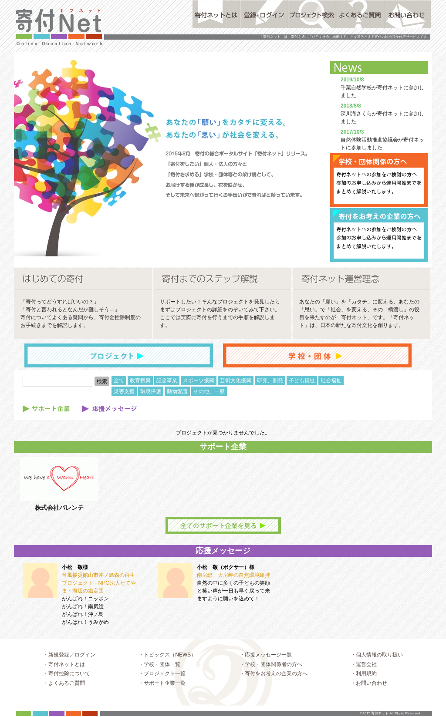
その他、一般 (209, 391)
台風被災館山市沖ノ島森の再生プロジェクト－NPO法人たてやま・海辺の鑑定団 (99, 583)
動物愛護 (177, 391)
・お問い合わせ (369, 692)
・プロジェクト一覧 (162, 682)
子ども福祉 (302, 380)
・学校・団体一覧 (159, 673)
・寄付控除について (66, 682)
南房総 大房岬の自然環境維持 (233, 575)
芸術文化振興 (235, 380)
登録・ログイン (264, 14)
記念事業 (166, 380)
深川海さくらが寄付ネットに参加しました (382, 114)
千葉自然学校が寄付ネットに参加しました (382, 87)
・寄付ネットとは (64, 673)
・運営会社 (364, 673)
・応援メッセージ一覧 (266, 663)
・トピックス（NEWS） (167, 663)
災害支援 (124, 391)
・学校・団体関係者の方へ (271, 673)
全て (119, 380)
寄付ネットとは (216, 14)
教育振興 (140, 380)
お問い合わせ (408, 14)
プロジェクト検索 (312, 14)
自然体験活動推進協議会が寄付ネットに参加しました (382, 140)
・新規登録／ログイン (69, 663)
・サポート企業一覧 (162, 692)
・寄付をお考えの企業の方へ (273, 682)
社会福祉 (331, 380)
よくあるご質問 (360, 14)
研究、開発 (270, 380)
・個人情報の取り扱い (377, 663)
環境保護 (150, 391)
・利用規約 (364, 682)
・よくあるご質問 (64, 692)
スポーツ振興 (198, 380)
